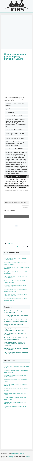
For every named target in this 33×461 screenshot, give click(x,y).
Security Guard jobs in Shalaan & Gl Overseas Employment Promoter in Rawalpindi (14, 344)
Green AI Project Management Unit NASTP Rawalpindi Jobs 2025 (16, 295)
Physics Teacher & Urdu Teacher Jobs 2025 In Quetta (16, 389)
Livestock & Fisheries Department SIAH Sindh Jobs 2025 (15, 286)
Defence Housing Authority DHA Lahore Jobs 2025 (16, 367)
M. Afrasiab (10, 456)
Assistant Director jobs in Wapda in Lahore (14, 325)
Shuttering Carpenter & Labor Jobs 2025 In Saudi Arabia (16, 349)
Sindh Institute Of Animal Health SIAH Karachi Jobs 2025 (14, 281)
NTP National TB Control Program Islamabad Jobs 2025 (16, 268)
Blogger (28, 456)
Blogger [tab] (25, 207)
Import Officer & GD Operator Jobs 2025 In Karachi (15, 380)
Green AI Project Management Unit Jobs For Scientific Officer (16, 277)
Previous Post (21, 247)
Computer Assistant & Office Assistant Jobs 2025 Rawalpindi (16, 371)
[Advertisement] (16, 32)
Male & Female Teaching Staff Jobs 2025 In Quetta (16, 394)
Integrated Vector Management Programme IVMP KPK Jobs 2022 (14, 329)
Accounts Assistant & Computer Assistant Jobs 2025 (15, 385)
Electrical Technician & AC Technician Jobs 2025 (15, 334)
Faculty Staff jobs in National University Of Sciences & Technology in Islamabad (15, 320)
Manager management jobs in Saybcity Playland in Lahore (15, 56)
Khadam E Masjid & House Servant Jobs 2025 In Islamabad (15, 376)
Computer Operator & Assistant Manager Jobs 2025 (15, 403)
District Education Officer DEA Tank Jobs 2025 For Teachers (15, 263)
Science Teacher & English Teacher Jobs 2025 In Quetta (15, 398)
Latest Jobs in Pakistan (17, 453)
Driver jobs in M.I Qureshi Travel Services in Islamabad (16, 316)
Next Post (10, 243)
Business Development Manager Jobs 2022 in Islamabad (15, 311)
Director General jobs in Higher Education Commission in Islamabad (16, 338)
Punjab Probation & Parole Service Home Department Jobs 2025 (15, 290)
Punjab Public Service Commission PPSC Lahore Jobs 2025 (15, 299)
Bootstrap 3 (10, 458)
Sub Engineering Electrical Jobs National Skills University (15, 259)
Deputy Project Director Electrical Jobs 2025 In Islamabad (16, 272)
